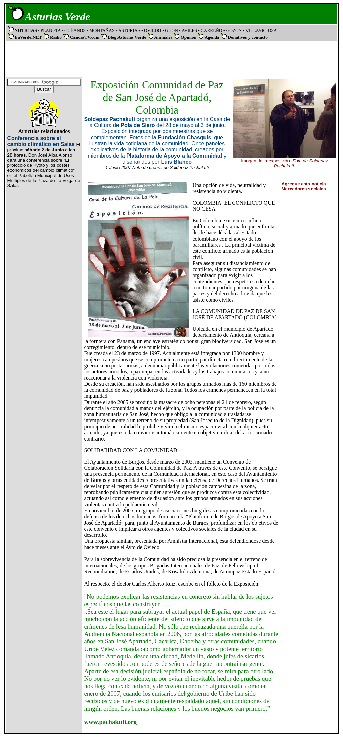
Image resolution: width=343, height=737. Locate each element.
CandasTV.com (85, 37)
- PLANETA (49, 30)
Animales (163, 37)
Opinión (188, 37)
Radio (56, 37)
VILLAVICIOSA (260, 30)
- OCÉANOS (74, 30)
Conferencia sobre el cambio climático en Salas (41, 141)
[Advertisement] (170, 58)
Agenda (212, 37)
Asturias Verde (57, 17)
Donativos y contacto (247, 37)
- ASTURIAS (129, 30)
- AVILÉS (188, 30)
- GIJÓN (170, 30)
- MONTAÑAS (101, 30)
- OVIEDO (151, 30)
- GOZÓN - (233, 30)
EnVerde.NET (28, 37)
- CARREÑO (210, 30)
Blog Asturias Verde (127, 37)
